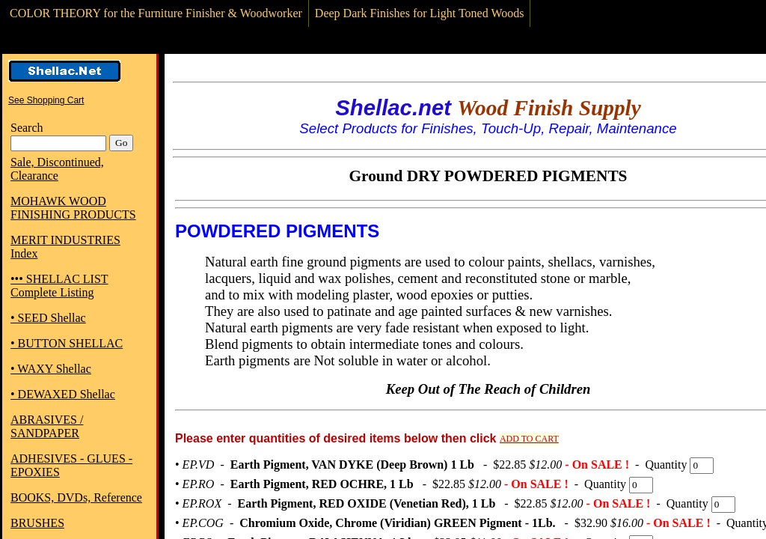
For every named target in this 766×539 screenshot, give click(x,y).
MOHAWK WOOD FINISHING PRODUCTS (73, 208)
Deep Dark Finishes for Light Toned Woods (419, 13)
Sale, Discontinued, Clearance (57, 169)
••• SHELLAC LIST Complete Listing (59, 285)
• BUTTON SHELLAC (66, 343)
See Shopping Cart (46, 100)
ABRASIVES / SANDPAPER (46, 426)
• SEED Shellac (48, 317)
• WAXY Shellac (50, 368)
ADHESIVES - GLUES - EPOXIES (71, 465)
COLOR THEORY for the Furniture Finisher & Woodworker (156, 13)
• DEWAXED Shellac (62, 394)
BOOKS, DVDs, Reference (76, 497)
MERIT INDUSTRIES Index (65, 247)
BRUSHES (37, 523)
